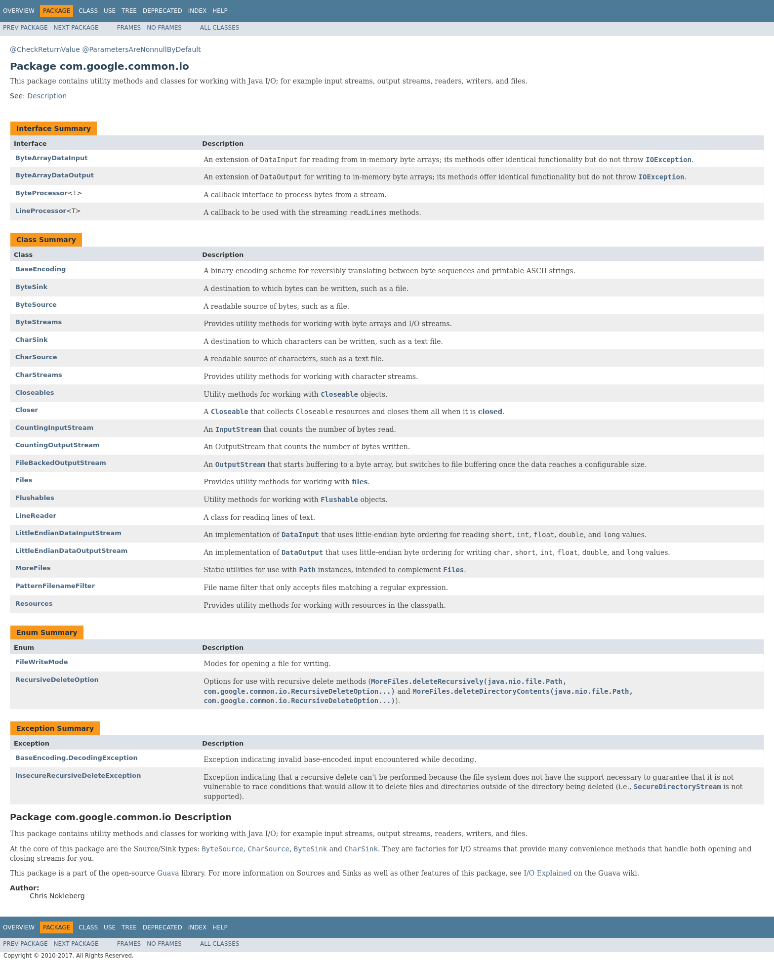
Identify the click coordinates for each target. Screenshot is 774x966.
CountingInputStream (54, 427)
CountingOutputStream (57, 445)
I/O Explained (548, 873)
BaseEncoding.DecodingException (76, 757)
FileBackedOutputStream (60, 462)
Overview (19, 10)
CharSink (31, 339)
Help (220, 10)
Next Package (76, 27)
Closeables (34, 392)
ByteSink (31, 287)
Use (110, 10)
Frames (129, 27)
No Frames (164, 27)
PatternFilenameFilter (55, 585)
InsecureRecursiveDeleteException (78, 775)
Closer (26, 410)
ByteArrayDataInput (51, 158)
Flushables (34, 498)
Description (47, 96)
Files (23, 480)
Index (197, 10)
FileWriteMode (41, 662)
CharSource (36, 357)
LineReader (35, 515)
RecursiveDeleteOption (57, 679)
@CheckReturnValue (45, 49)
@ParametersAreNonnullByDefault (141, 49)
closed (490, 412)
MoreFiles (32, 568)
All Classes (219, 27)
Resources (33, 603)
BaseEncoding (40, 269)
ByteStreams (38, 322)
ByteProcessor (41, 193)
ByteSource (36, 304)
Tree (129, 10)
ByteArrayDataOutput (54, 175)
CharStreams (38, 374)
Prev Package (25, 27)
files (359, 482)
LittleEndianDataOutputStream (71, 550)
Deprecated (162, 10)
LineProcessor (40, 210)
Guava (168, 873)
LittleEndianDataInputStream (68, 533)
